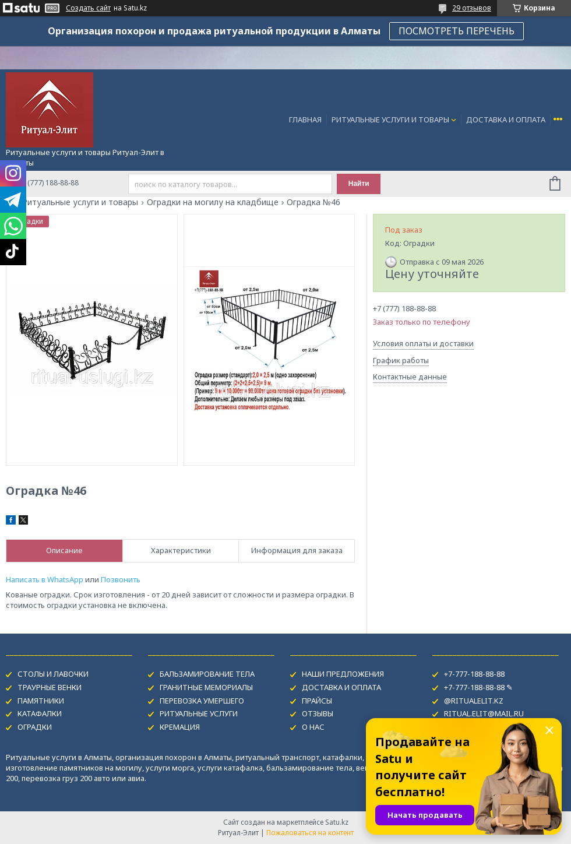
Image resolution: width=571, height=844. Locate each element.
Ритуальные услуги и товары (80, 202)
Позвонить (120, 579)
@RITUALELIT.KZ (473, 700)
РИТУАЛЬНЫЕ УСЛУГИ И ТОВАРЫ (390, 119)
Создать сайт (88, 8)
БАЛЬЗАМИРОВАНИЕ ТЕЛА (207, 674)
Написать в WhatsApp (44, 579)
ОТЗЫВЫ (317, 713)
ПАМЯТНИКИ (40, 700)
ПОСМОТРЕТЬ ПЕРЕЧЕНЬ (456, 30)
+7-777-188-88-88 (474, 674)
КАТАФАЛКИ (39, 713)
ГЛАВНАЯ (305, 119)
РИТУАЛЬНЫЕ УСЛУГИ (199, 713)
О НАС (313, 727)
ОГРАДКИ (34, 727)
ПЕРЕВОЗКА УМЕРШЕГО (202, 700)
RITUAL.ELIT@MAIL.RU (484, 713)
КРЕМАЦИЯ (180, 727)
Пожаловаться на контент (310, 833)
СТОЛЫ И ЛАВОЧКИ (53, 674)
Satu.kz (336, 822)
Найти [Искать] (358, 184)
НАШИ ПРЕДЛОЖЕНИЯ (343, 674)
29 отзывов (471, 8)
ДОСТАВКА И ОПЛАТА (505, 119)
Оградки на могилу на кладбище (213, 202)
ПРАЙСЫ (317, 700)
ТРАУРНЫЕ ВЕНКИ (49, 687)
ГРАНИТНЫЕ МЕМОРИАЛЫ (206, 687)
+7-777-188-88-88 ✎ (478, 687)
